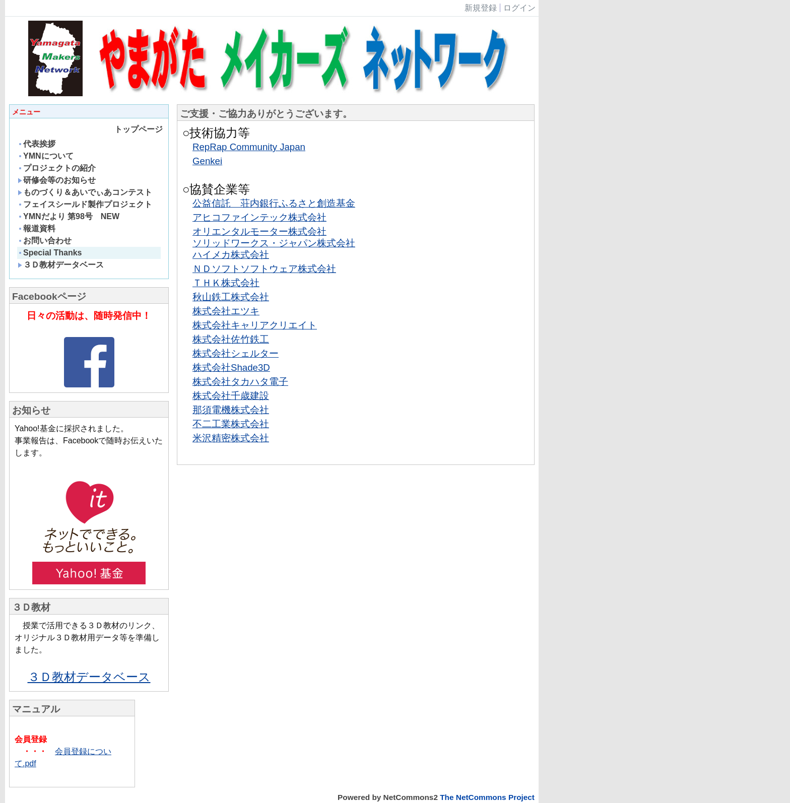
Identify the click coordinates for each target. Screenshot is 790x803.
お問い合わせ (45, 240)
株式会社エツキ (225, 311)
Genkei (207, 161)
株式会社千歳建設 (230, 395)
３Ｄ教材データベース (61, 264)
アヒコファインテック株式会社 (259, 217)
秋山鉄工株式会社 (230, 297)
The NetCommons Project (487, 797)
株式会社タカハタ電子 (240, 381)
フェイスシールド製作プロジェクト (85, 204)
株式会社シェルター (235, 353)
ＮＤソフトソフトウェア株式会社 (264, 268)
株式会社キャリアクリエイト (254, 325)
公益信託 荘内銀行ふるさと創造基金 (273, 203)
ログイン (519, 8)
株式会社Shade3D (231, 367)
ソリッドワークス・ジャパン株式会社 (273, 243)
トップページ (138, 129)
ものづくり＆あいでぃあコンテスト (89, 192)
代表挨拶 (36, 144)
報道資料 (36, 228)
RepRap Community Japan (248, 147)
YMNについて (46, 156)
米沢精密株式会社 (230, 438)
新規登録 (481, 8)
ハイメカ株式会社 (230, 254)
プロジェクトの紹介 (57, 168)
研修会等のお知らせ (57, 180)
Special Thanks (50, 252)
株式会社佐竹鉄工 (230, 339)
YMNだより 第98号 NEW (68, 216)
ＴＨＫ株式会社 (225, 283)
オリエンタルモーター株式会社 (259, 231)
